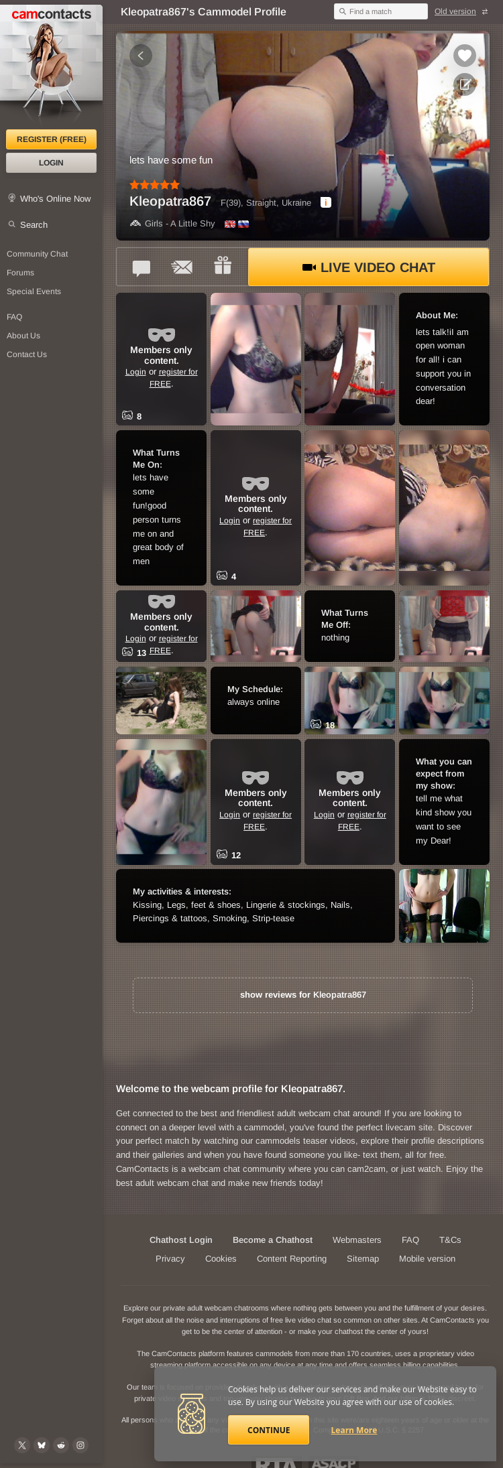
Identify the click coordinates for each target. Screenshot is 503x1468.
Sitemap (363, 1259)
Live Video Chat (368, 267)
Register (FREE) (52, 139)
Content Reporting (292, 1259)
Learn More (354, 1430)
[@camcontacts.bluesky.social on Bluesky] (42, 1445)
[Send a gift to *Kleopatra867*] (223, 266)
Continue (268, 1430)
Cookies (221, 1259)
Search (34, 225)
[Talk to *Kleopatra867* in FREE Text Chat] (142, 266)
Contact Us (27, 354)
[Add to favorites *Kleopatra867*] (464, 55)
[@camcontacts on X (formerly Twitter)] (22, 1445)
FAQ (14, 317)
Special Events (34, 291)
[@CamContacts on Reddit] (61, 1445)
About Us (23, 335)
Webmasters (357, 1240)
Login (51, 163)
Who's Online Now (55, 199)
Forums (20, 272)
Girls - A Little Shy (172, 223)
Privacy (170, 1259)
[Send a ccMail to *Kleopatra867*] (182, 266)
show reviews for (303, 995)
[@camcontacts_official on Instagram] (80, 1445)
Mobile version (427, 1259)
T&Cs (450, 1240)
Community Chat (37, 254)
